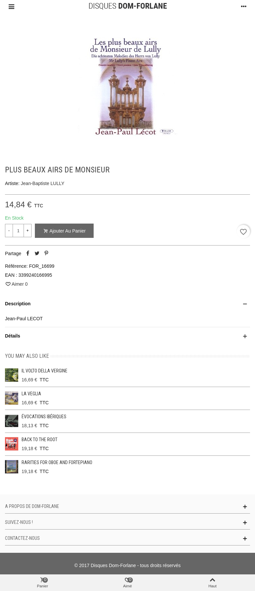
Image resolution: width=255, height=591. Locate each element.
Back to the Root (39, 439)
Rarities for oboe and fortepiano (57, 462)
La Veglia (31, 393)
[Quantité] (18, 230)
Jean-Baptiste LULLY (42, 183)
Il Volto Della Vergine (44, 370)
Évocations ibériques (44, 416)
